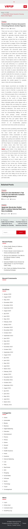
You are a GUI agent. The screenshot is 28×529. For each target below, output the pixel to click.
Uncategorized (8, 489)
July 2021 (6, 391)
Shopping (3, 21)
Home (5, 453)
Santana (13, 28)
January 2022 (7, 374)
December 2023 (8, 327)
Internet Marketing (9, 459)
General (6, 445)
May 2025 (7, 299)
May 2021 (7, 396)
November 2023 (8, 330)
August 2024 (7, 310)
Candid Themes (16, 525)
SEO (5, 470)
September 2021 (8, 385)
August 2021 (7, 388)
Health (5, 448)
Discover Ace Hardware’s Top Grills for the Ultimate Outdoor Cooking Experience (13, 195)
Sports (5, 481)
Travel (5, 486)
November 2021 (8, 380)
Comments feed (8, 508)
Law (5, 461)
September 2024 (8, 308)
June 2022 (6, 360)
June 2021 (6, 393)
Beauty (6, 423)
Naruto (3, 149)
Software (6, 478)
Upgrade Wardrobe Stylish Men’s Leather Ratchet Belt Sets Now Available (13, 209)
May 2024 (7, 319)
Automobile (7, 420)
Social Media (7, 475)
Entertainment (8, 434)
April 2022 (7, 366)
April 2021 (7, 399)
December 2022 (8, 346)
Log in (5, 502)
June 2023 (6, 338)
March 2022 (7, 368)
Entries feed (7, 505)
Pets (5, 464)
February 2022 (8, 371)
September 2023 (8, 335)
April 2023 (7, 344)
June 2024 (6, 316)
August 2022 (7, 355)
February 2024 (8, 321)
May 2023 (7, 341)
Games (6, 442)
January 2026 (7, 294)
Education (6, 431)
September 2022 (8, 352)
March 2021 (7, 402)
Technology (7, 484)
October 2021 (7, 382)
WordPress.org (8, 510)
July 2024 (6, 313)
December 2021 (8, 377)
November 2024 (8, 305)
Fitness (6, 439)
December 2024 (8, 302)
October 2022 (7, 349)
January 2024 (7, 324)
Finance (6, 437)
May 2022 (7, 363)
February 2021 (8, 404)
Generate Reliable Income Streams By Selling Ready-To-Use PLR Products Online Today (14, 263)
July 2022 (6, 357)
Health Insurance (8, 450)
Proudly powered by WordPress (10, 523)
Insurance (6, 456)
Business (6, 426)
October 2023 (7, 333)
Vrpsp (9, 6)
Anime (5, 417)
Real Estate (7, 467)
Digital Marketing (8, 428)
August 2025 (7, 297)
